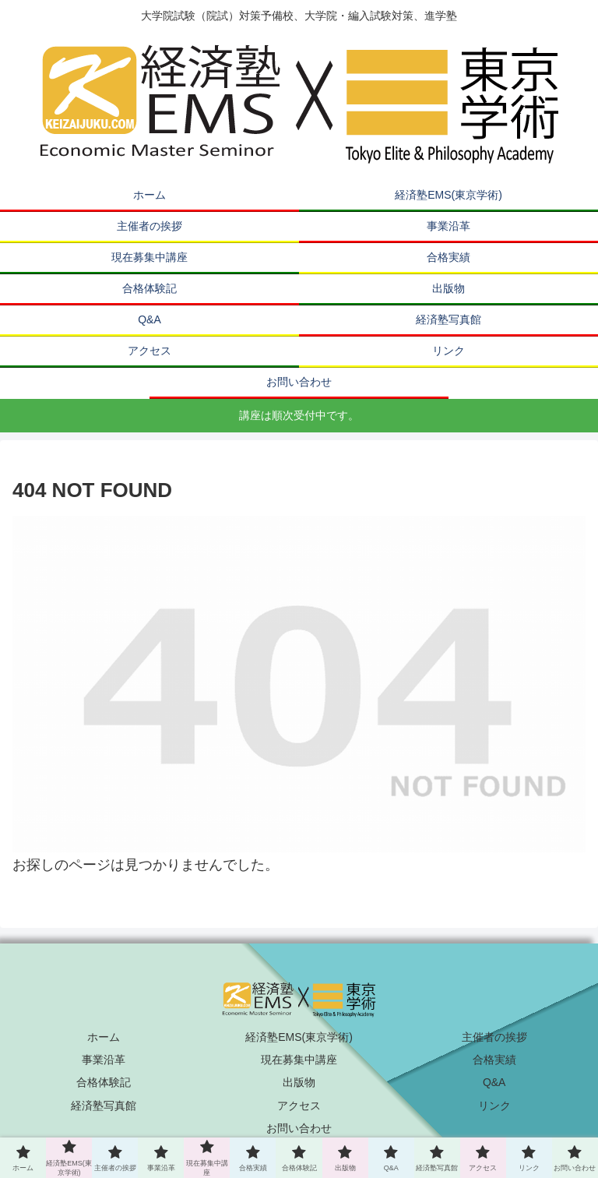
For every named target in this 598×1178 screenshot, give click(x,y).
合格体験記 (103, 1082)
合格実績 (494, 1059)
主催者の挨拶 (494, 1037)
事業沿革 (103, 1059)
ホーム (103, 1037)
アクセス (299, 1105)
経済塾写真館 (103, 1105)
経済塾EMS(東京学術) (299, 1037)
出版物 (299, 1082)
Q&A (494, 1082)
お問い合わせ (299, 1128)
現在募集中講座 (299, 1059)
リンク (494, 1105)
